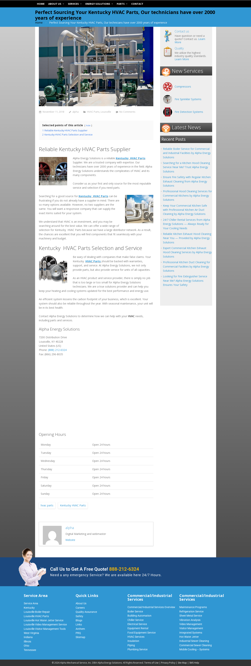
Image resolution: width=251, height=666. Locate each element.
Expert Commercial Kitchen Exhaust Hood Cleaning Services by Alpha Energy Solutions (187, 252)
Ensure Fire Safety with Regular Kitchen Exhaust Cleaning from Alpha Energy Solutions (187, 181)
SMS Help (194, 662)
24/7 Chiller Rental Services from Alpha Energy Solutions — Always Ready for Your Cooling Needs (186, 224)
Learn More (182, 59)
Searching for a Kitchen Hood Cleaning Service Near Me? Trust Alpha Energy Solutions (186, 167)
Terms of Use (151, 662)
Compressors (183, 86)
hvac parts (47, 505)
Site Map (182, 662)
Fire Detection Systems (189, 112)
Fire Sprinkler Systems (188, 99)
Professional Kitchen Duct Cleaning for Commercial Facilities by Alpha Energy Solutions (186, 266)
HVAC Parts (93, 111)
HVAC (131, 316)
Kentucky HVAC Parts (130, 158)
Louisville (106, 111)
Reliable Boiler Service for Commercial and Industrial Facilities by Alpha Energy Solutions (187, 153)
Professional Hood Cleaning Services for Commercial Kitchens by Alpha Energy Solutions (187, 195)
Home (39, 22)
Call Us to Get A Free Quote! (94, 569)
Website (70, 540)
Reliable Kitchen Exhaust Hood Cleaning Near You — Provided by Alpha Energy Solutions (187, 238)
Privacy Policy (168, 662)
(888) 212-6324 (57, 350)
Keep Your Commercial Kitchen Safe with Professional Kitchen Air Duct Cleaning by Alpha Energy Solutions (185, 210)
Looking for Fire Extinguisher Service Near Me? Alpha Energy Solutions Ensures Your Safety (185, 281)
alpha (75, 111)
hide (88, 125)
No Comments (127, 111)
